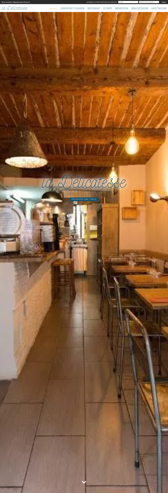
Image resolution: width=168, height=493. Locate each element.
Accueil (53, 9)
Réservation (121, 9)
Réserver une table (84, 199)
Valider (164, 2)
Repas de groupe (139, 9)
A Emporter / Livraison (72, 9)
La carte (107, 9)
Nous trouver (158, 9)
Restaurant (93, 9)
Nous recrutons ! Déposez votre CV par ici (16, 2)
